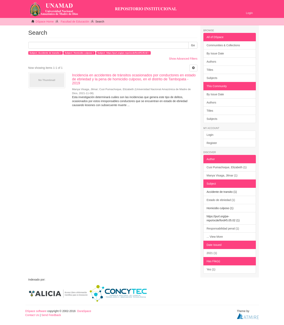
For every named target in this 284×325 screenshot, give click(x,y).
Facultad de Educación (75, 21)
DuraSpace (84, 311)
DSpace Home (45, 21)
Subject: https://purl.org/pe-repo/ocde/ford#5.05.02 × (123, 53)
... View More (215, 236)
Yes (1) (211, 269)
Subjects (212, 78)
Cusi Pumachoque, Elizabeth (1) (227, 167)
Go (193, 45)
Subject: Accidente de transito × (45, 53)
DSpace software (36, 311)
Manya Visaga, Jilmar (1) (222, 175)
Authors (211, 61)
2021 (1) (212, 253)
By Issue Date (215, 53)
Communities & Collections (223, 45)
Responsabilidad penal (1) (223, 228)
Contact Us (32, 315)
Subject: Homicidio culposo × (79, 53)
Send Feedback (51, 315)
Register (212, 143)
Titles (210, 69)
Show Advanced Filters (183, 58)
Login (210, 134)
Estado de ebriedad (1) (221, 200)
